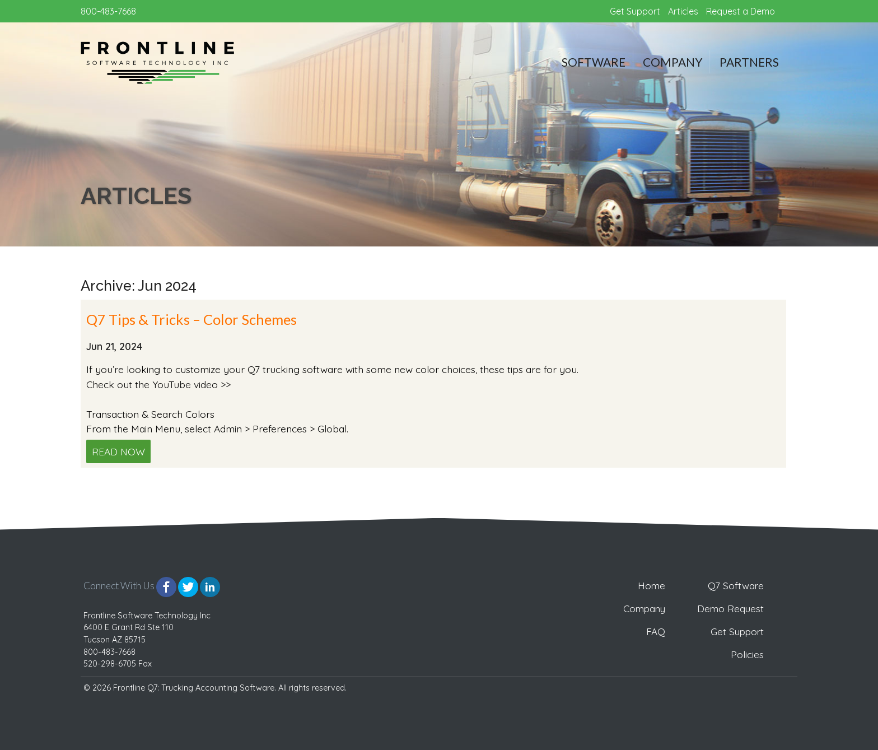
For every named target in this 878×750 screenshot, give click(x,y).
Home (651, 585)
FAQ (655, 631)
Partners (749, 62)
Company (672, 62)
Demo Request (730, 608)
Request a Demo (740, 11)
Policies (747, 654)
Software (593, 62)
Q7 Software (736, 585)
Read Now (118, 451)
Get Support (635, 11)
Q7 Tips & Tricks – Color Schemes (191, 319)
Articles (683, 11)
